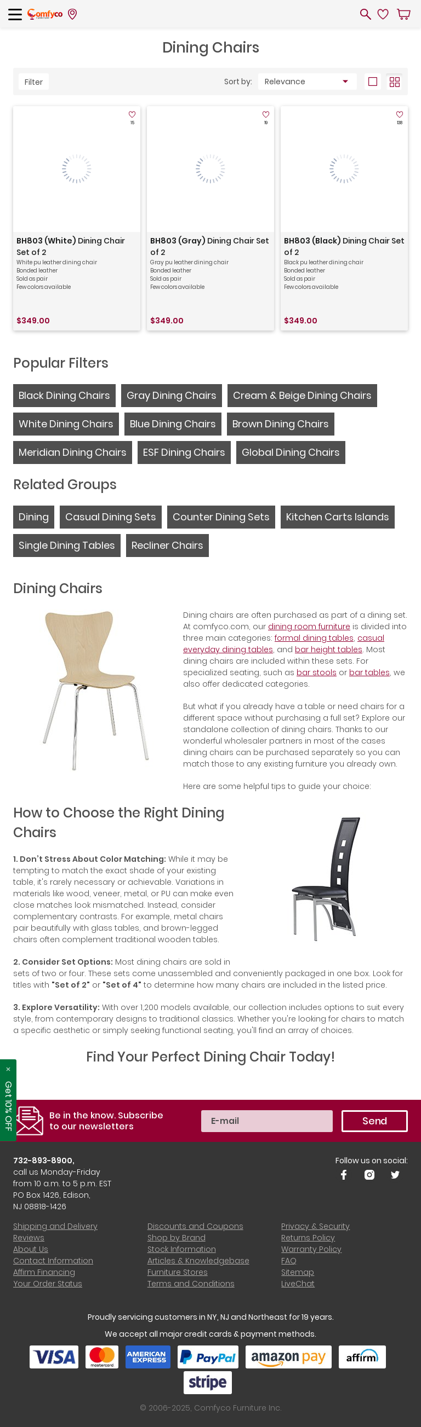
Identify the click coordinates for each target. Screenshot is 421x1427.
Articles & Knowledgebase (198, 1260)
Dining (34, 517)
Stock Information (181, 1249)
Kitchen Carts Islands (337, 517)
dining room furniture (309, 626)
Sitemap (297, 1272)
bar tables (369, 672)
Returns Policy (308, 1237)
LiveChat (298, 1283)
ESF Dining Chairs (184, 452)
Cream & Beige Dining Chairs (302, 395)
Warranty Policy (311, 1249)
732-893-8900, (44, 1160)
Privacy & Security (315, 1226)
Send (374, 1121)
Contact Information (53, 1260)
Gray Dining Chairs (172, 395)
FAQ (289, 1260)
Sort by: (238, 81)
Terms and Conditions (191, 1283)
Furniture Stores (177, 1272)
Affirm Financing (44, 1272)
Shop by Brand (176, 1237)
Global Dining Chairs (291, 452)
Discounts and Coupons (195, 1226)
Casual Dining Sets (110, 517)
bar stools (317, 672)
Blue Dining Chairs (173, 424)
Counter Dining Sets (221, 517)
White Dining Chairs (66, 424)
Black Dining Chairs (64, 395)
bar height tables (328, 649)
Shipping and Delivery (55, 1226)
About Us (30, 1249)
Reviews (28, 1237)
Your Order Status (47, 1283)
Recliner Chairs (167, 545)
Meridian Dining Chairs (73, 452)
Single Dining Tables (67, 545)
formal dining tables (314, 638)
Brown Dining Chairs (280, 424)
